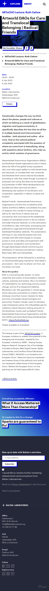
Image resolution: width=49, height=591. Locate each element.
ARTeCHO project (32, 333)
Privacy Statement (20, 484)
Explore (15, 3)
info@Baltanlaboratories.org (13, 524)
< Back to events (9, 378)
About (28, 3)
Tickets (9, 104)
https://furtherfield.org (19, 320)
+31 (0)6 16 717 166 (9, 527)
